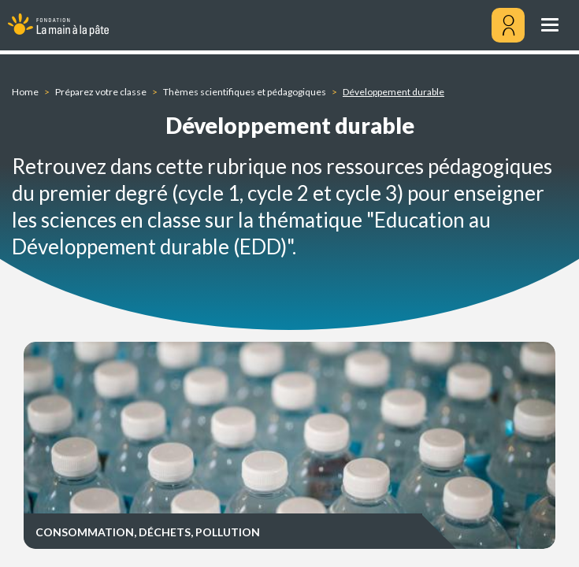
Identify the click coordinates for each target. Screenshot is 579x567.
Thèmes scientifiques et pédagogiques (244, 92)
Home (25, 92)
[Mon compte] (508, 25)
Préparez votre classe (101, 92)
